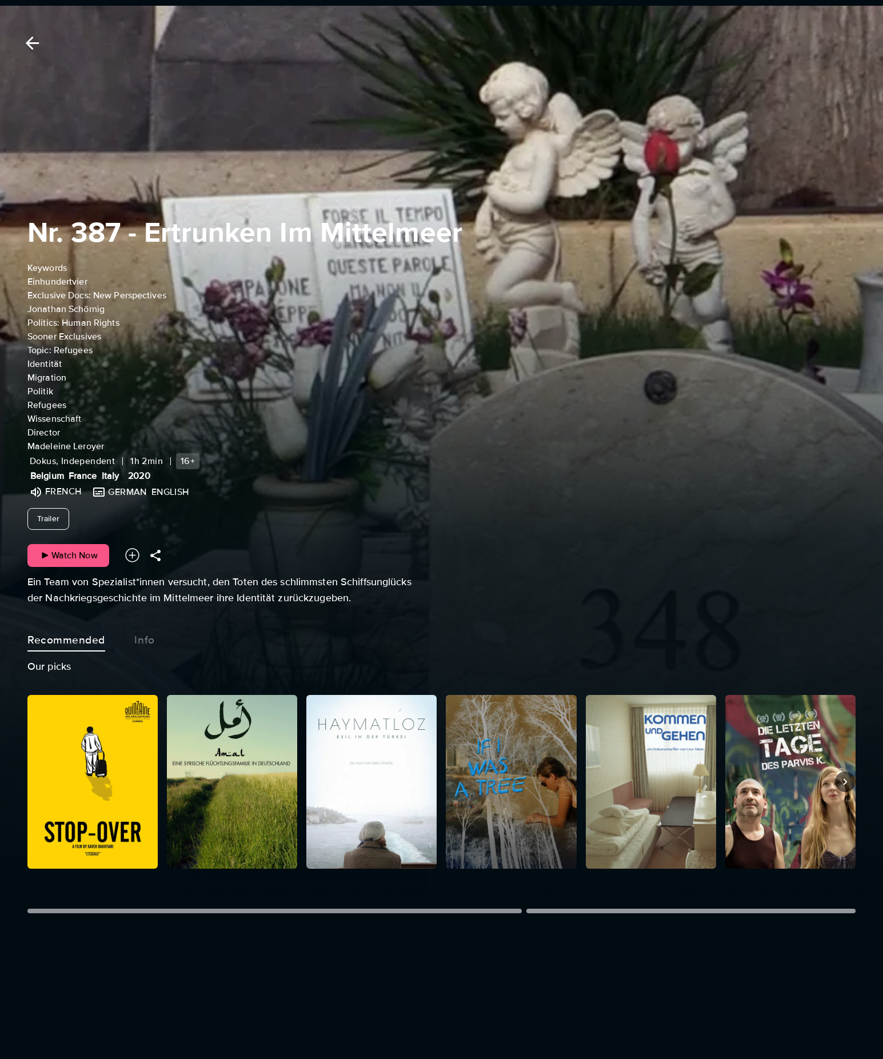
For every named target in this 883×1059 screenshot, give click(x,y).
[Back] (30, 43)
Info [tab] (144, 638)
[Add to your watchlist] (132, 555)
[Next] (845, 782)
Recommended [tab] (66, 638)
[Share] (155, 555)
